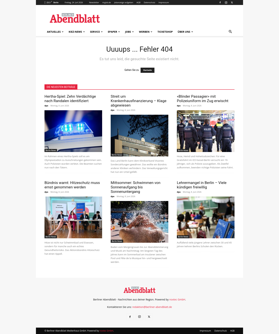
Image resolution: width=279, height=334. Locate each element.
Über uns (185, 31)
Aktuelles (55, 31)
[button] (230, 32)
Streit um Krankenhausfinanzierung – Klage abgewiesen (138, 100)
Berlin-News (51, 150)
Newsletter (94, 2)
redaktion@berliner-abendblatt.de (152, 307)
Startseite (147, 70)
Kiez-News (77, 31)
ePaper (114, 31)
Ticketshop (165, 31)
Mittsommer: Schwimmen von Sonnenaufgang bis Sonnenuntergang (135, 187)
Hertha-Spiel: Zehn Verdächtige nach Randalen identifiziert (70, 98)
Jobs (129, 31)
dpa (46, 105)
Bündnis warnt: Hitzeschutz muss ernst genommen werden (72, 185)
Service (96, 31)
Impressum (164, 2)
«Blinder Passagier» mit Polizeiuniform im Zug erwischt (202, 98)
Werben (145, 31)
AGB (138, 2)
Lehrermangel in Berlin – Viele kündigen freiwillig (202, 185)
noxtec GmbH (177, 299)
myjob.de (106, 2)
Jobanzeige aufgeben (123, 2)
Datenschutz (149, 2)
